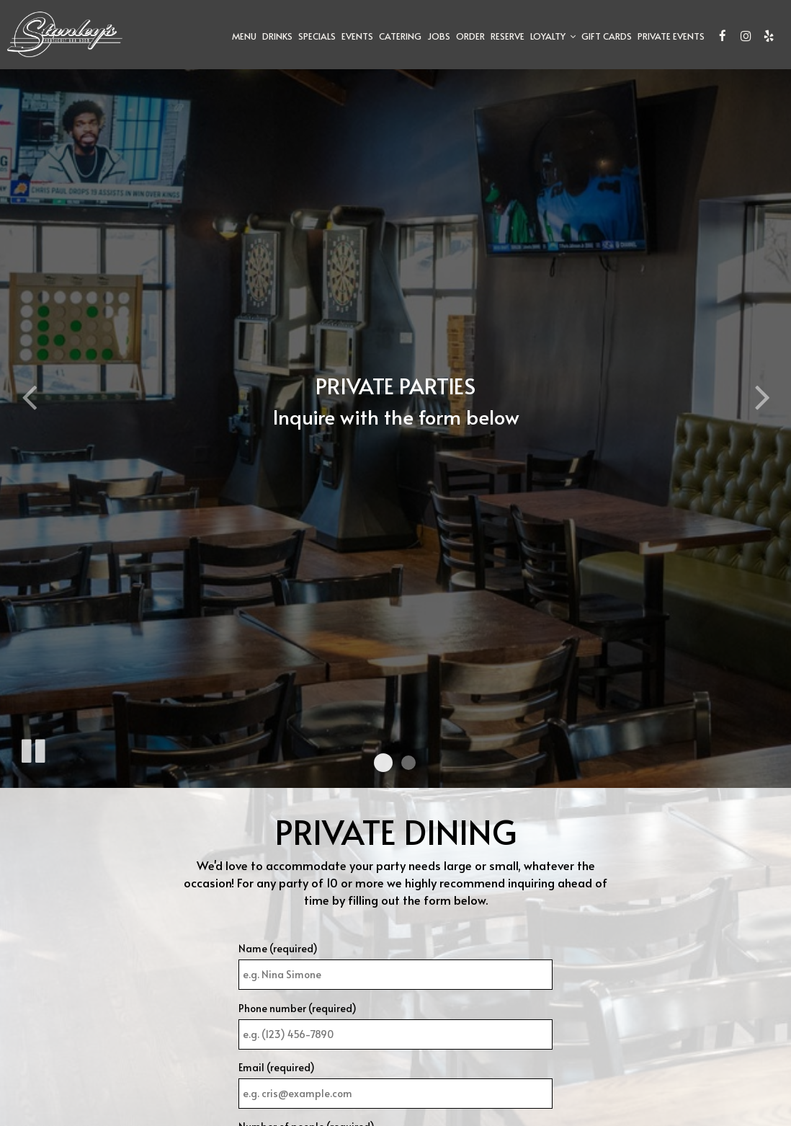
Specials (317, 36)
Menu (244, 36)
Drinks (277, 36)
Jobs (438, 36)
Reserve (507, 36)
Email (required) (276, 1067)
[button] (383, 762)
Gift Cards (606, 36)
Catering (400, 36)
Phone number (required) (297, 1008)
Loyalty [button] (553, 36)
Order (470, 36)
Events (357, 36)
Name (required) (278, 948)
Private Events (671, 36)
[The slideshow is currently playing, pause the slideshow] (32, 748)
